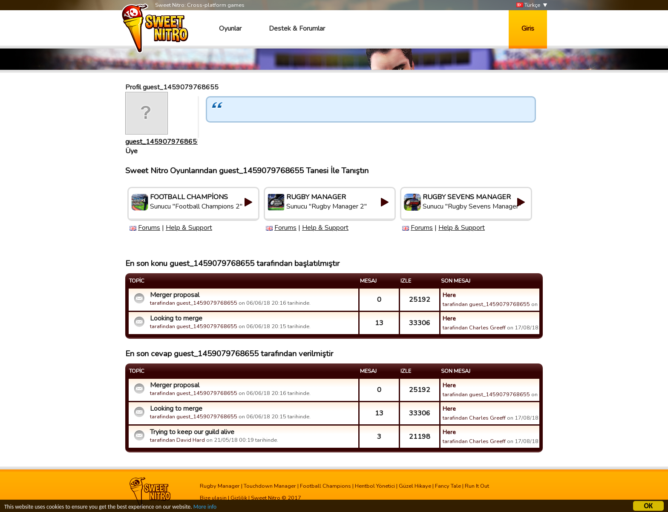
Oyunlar (230, 28)
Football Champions (325, 486)
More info (204, 508)
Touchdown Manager (270, 486)
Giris (527, 28)
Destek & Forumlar (297, 28)
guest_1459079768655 (163, 141)
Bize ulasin (213, 498)
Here (449, 295)
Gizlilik (238, 498)
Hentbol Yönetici (375, 486)
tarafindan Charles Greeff (474, 328)
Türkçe (528, 5)
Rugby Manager (220, 486)
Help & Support (189, 227)
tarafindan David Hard (177, 440)
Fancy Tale (448, 486)
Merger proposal (174, 295)
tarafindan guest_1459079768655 (193, 303)
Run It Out (477, 486)
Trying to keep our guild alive (192, 432)
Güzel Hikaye (415, 486)
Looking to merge (176, 318)
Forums (149, 227)
